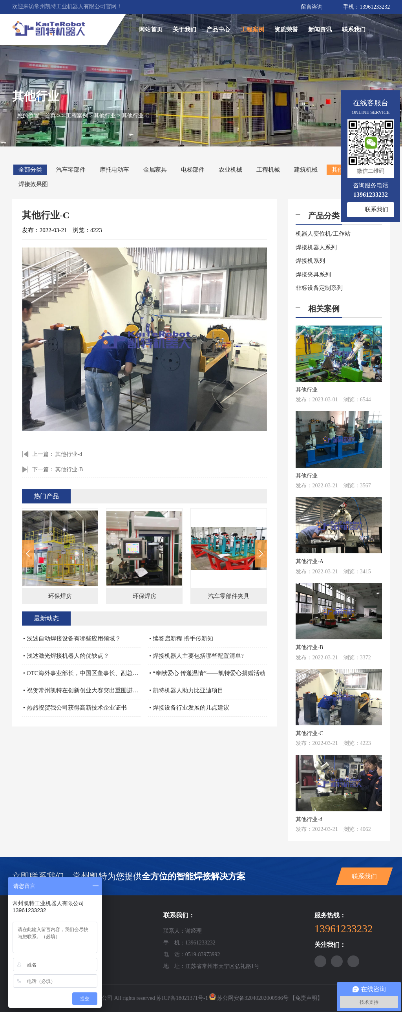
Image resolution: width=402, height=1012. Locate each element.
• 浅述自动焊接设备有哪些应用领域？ (72, 638)
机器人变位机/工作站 (323, 234)
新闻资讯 (320, 29)
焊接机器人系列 (316, 247)
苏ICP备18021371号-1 (182, 998)
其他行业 (106, 116)
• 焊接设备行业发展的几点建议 (189, 708)
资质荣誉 (286, 29)
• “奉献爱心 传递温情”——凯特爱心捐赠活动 (207, 673)
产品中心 (218, 29)
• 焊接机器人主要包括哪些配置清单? (196, 656)
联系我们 (353, 29)
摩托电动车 (114, 170)
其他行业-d (68, 454)
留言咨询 (312, 7)
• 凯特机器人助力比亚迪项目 (186, 690)
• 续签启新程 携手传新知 (181, 638)
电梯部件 (193, 170)
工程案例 (252, 29)
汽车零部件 (71, 170)
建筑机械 (306, 170)
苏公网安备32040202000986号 (253, 998)
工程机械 (268, 170)
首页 (51, 116)
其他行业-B (69, 469)
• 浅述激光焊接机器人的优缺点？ (66, 656)
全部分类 (30, 170)
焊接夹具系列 (313, 274)
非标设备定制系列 (319, 288)
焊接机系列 (310, 261)
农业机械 (230, 170)
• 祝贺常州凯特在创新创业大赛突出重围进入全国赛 (82, 690)
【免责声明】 (306, 998)
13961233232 (375, 7)
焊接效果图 (33, 184)
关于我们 (184, 29)
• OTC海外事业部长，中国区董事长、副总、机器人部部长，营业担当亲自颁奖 (82, 673)
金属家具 (155, 170)
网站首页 (151, 29)
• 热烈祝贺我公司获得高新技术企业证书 (75, 708)
